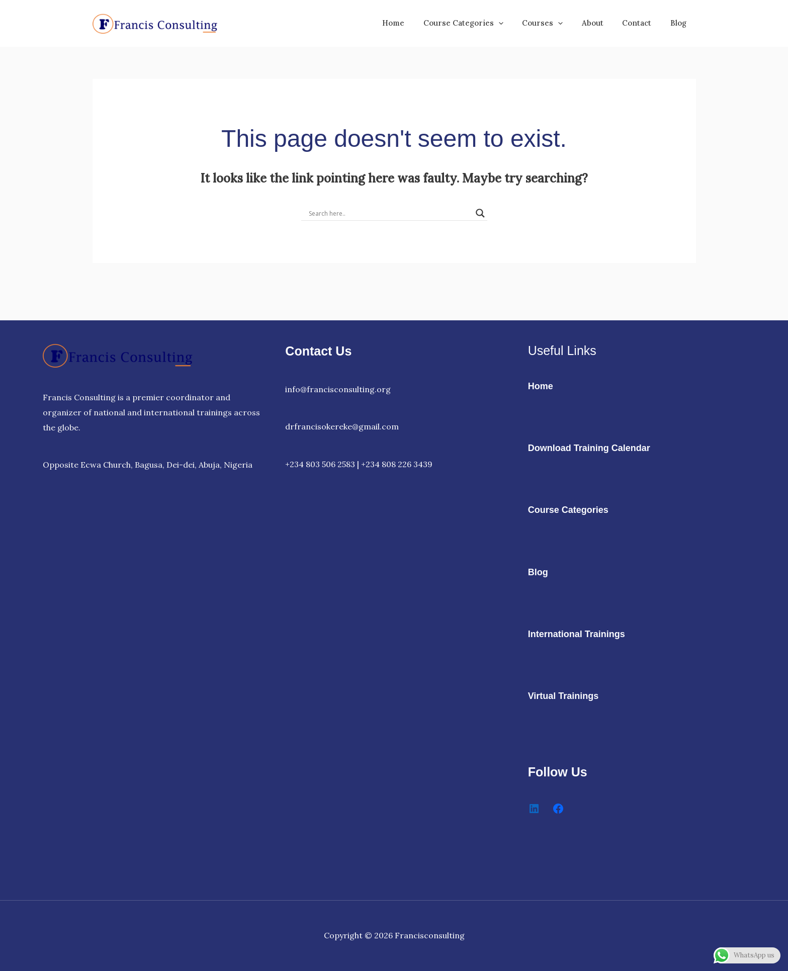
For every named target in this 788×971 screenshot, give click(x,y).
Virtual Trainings (563, 696)
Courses (556, 23)
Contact (642, 23)
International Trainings (576, 634)
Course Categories (480, 23)
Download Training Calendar (589, 448)
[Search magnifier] (480, 213)
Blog (680, 23)
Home (414, 23)
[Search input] (390, 213)
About (602, 23)
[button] (515, 23)
